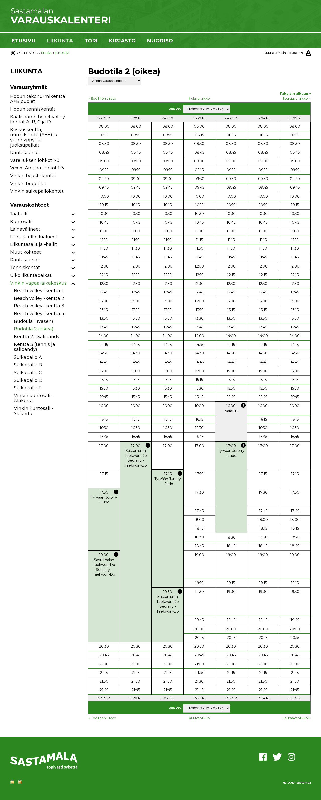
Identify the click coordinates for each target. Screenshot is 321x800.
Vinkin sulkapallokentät (37, 191)
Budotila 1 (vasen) (33, 321)
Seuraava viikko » (296, 98)
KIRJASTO (122, 41)
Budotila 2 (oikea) (33, 329)
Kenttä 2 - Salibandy (37, 336)
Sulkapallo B (28, 365)
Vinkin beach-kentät (33, 176)
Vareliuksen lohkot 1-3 (34, 160)
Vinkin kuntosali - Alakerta (33, 398)
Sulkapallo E (28, 388)
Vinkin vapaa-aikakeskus (38, 283)
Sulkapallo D (28, 380)
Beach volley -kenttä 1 (38, 290)
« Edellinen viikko (102, 98)
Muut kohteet (25, 252)
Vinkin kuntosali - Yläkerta (33, 411)
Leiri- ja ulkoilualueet (33, 237)
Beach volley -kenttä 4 (39, 313)
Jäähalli (18, 214)
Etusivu (46, 53)
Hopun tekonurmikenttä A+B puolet (37, 99)
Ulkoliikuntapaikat (31, 275)
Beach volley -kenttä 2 (39, 298)
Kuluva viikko (199, 98)
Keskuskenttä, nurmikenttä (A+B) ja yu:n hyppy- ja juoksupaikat (33, 137)
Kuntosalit (21, 221)
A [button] (302, 53)
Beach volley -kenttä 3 (39, 306)
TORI (91, 41)
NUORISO (160, 41)
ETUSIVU (23, 41)
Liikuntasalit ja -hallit (33, 244)
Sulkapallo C (28, 372)
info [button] (243, 405)
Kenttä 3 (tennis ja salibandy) (34, 347)
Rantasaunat (24, 152)
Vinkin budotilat (28, 183)
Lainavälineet (25, 229)
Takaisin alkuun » (295, 93)
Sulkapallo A (28, 357)
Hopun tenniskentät (32, 109)
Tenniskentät (25, 267)
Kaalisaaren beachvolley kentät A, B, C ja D (37, 119)
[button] (73, 215)
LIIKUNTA (60, 41)
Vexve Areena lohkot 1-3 (37, 168)
